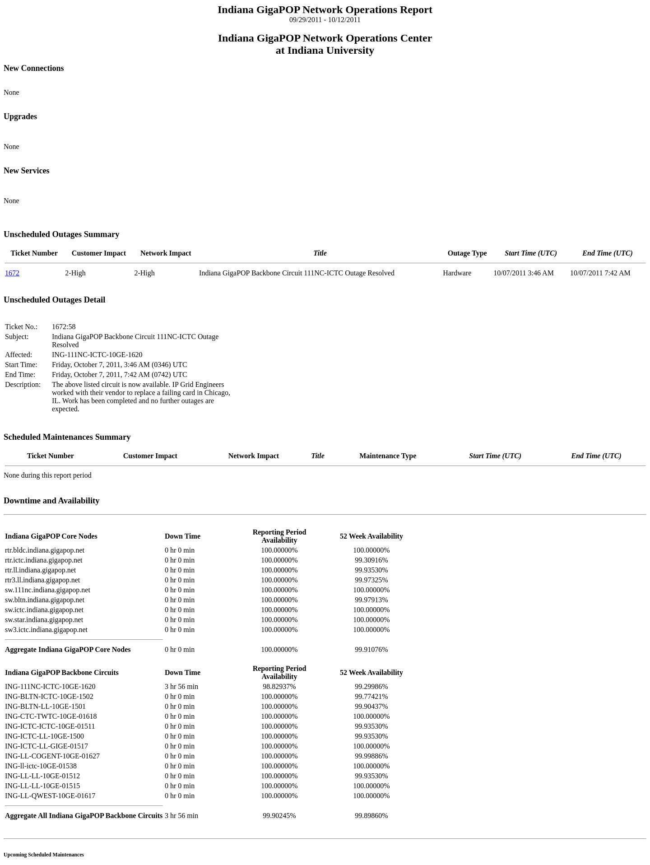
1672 (12, 273)
